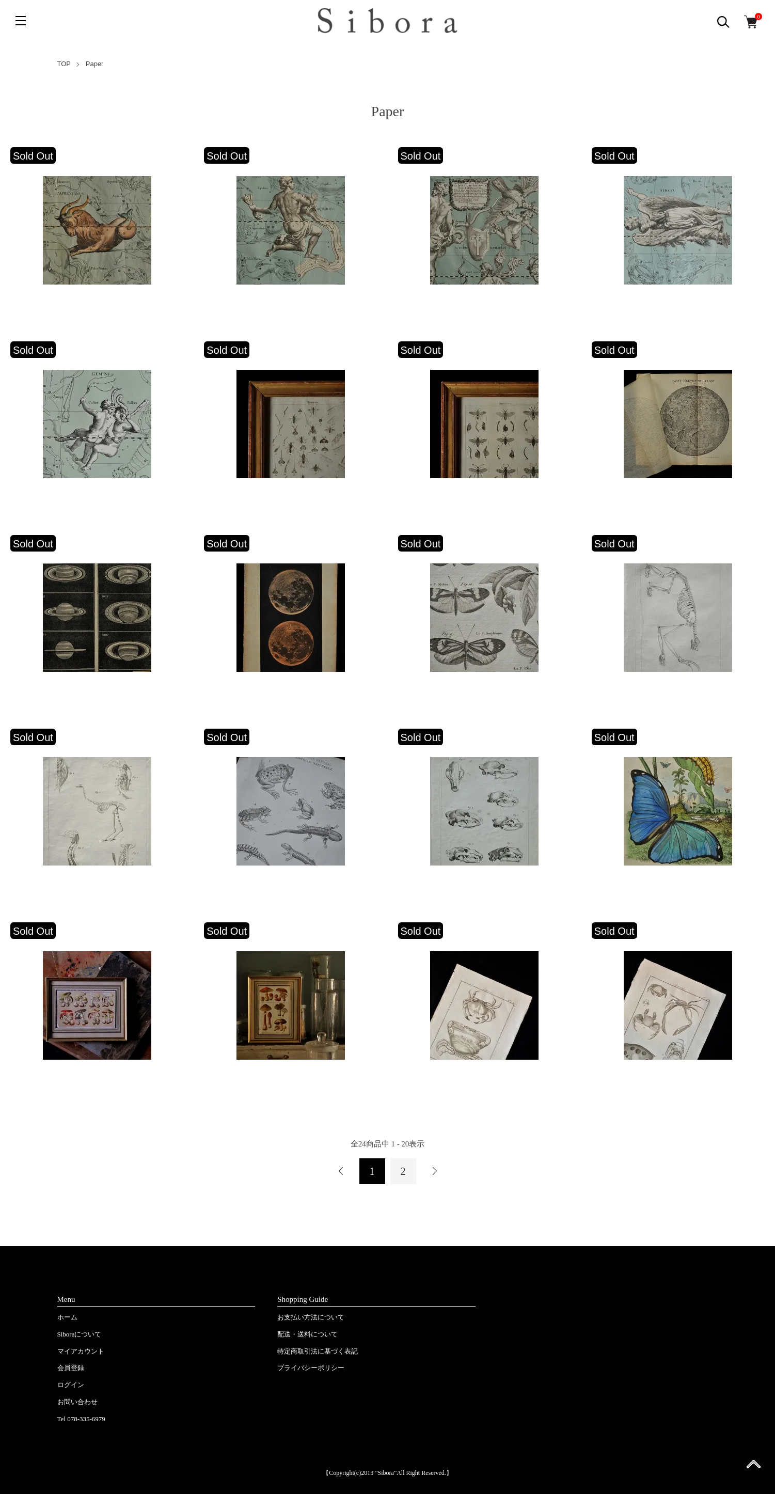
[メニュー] (20, 20)
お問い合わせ (77, 1402)
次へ (434, 1171)
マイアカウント (80, 1351)
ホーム (67, 1317)
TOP (64, 64)
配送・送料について (307, 1334)
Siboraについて (79, 1334)
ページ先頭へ (753, 1467)
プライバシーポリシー (310, 1368)
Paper (95, 64)
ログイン (70, 1385)
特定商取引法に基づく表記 (317, 1351)
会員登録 (70, 1368)
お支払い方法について (310, 1317)
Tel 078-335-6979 (81, 1419)
